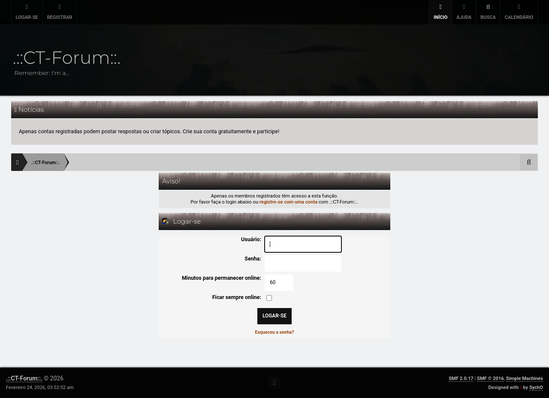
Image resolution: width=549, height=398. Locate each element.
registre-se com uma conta (288, 202)
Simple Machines (524, 378)
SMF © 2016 (490, 378)
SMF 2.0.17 (461, 378)
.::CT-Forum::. (24, 378)
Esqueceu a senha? (274, 332)
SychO (536, 387)
